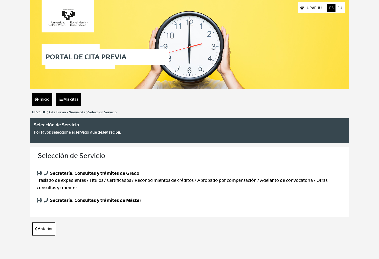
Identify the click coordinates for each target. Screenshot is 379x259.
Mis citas (68, 99)
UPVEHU (311, 8)
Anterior (44, 229)
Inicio (42, 99)
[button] (188, 180)
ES (331, 8)
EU (339, 8)
